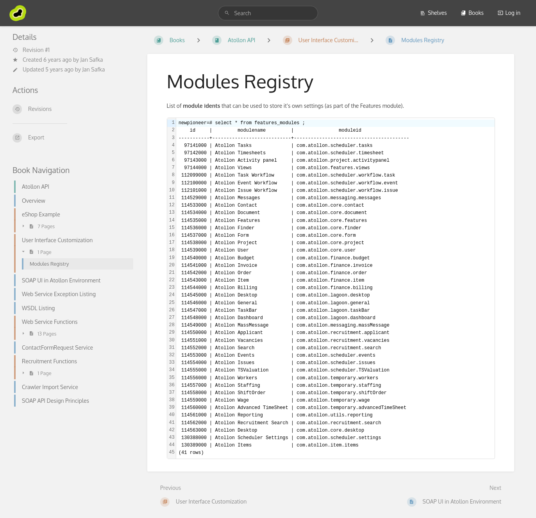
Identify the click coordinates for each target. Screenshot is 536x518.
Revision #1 (31, 50)
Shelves (433, 12)
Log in (509, 12)
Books (472, 12)
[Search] (227, 13)
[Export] (70, 138)
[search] (268, 13)
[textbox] (335, 288)
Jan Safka (91, 59)
